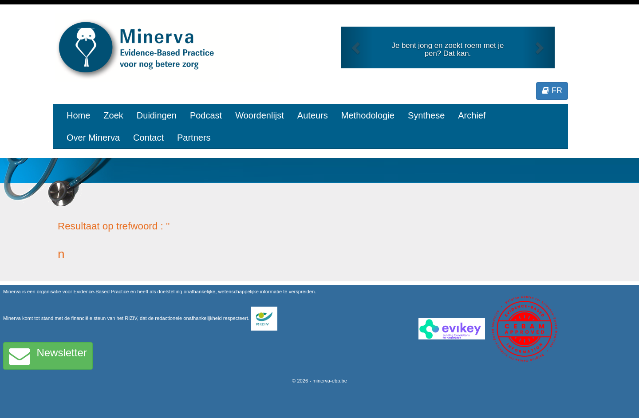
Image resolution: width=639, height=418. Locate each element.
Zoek (113, 115)
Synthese (426, 115)
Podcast (206, 115)
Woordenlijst (259, 115)
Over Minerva (93, 137)
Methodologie (367, 115)
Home (78, 115)
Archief (471, 115)
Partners (194, 137)
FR (552, 90)
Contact (148, 137)
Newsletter (48, 356)
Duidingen (157, 115)
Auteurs (312, 115)
